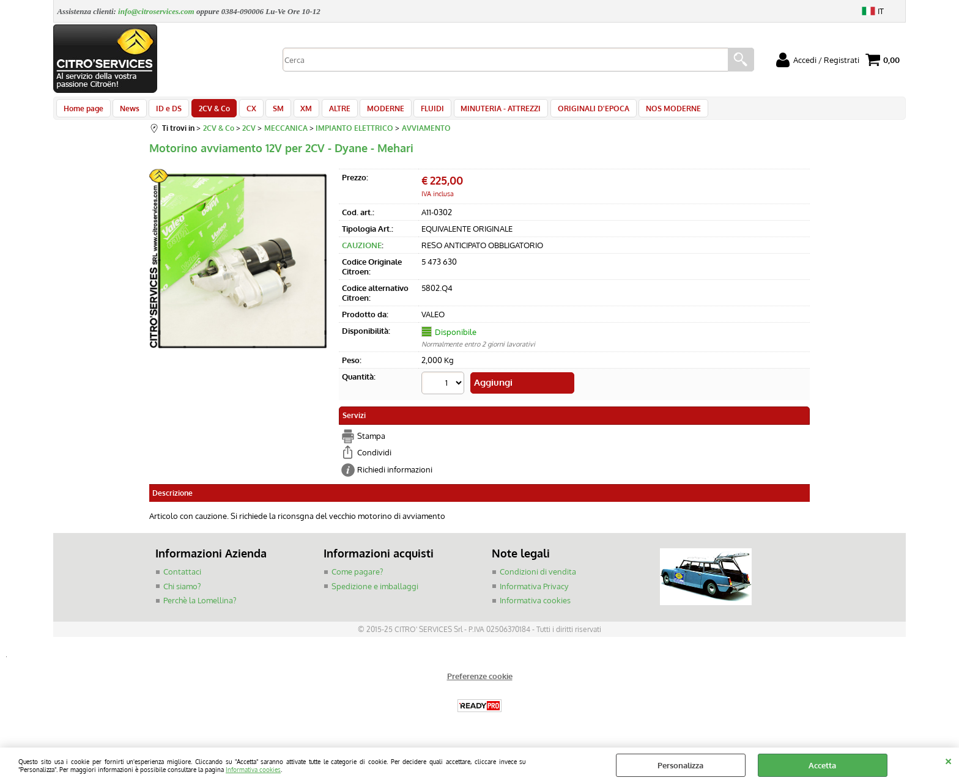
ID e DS (164, 111)
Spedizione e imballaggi (374, 590)
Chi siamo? (182, 590)
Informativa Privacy (534, 590)
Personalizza (680, 765)
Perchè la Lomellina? (199, 604)
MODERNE (369, 111)
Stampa (371, 440)
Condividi (374, 456)
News (127, 111)
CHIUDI (948, 760)
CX (243, 111)
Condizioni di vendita (538, 576)
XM (294, 111)
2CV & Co (207, 111)
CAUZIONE (362, 252)
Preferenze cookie (480, 680)
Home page (83, 111)
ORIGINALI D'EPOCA (571, 111)
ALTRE (325, 111)
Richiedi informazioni (394, 474)
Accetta (822, 765)
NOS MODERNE (648, 111)
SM (267, 111)
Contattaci (182, 576)
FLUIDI (414, 111)
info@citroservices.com (156, 11)
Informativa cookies (253, 769)
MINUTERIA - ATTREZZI (480, 111)
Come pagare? (357, 576)
